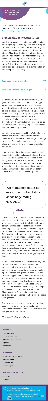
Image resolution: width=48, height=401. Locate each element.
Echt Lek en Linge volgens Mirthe (14, 31)
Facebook (6, 379)
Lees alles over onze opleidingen (17, 89)
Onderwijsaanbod (10, 336)
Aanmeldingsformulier (12, 339)
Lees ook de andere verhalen (15, 81)
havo (13, 228)
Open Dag (35, 53)
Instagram (7, 376)
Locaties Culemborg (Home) (18, 25)
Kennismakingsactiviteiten (13, 356)
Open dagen (8, 365)
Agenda (6, 342)
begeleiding (15, 155)
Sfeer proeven (8, 333)
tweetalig (6, 122)
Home (4, 25)
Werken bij (7, 345)
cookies (10, 392)
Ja (42, 396)
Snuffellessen (8, 362)
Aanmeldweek (8, 359)
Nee (9, 398)
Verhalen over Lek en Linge (22, 28)
